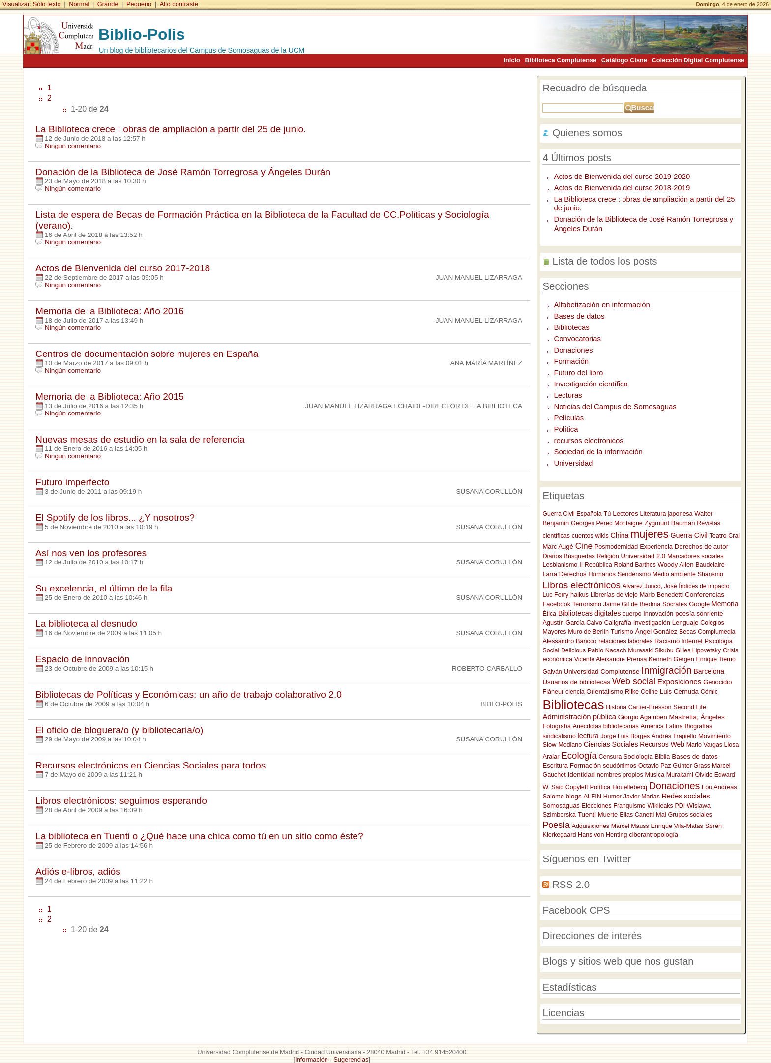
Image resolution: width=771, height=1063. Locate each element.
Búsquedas (579, 556)
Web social (633, 681)
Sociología (638, 756)
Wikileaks (660, 805)
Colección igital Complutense (698, 60)
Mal (661, 814)
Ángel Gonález (656, 631)
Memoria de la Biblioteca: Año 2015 (109, 396)
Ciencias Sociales (611, 744)
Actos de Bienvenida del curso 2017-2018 (122, 268)
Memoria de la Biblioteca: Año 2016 (109, 311)
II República (595, 564)
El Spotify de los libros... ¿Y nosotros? (115, 517)
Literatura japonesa (666, 513)
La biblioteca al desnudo (86, 624)
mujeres (649, 534)
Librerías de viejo (614, 594)
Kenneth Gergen (671, 659)
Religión (608, 556)
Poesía (555, 825)
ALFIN (593, 796)
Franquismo (629, 805)
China (620, 535)
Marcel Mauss (630, 826)
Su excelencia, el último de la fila (103, 588)
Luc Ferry (555, 594)
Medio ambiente (674, 574)
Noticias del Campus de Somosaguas (615, 406)
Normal (79, 4)
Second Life (689, 707)
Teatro (717, 535)
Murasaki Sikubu (650, 650)
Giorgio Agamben (642, 717)
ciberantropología (653, 834)
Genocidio (717, 682)
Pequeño (138, 4)
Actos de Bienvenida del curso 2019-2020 (622, 176)
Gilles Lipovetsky (698, 650)
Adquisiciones (590, 826)
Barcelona (709, 671)
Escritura (554, 765)
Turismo (622, 631)
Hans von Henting (602, 834)
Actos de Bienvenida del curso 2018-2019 (622, 187)
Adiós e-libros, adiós (77, 871)
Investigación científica (590, 384)
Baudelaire (709, 564)
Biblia (662, 756)
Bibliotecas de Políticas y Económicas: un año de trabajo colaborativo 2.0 (188, 694)
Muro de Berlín (588, 631)
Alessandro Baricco (569, 641)
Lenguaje (685, 622)
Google (699, 604)
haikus (579, 594)
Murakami (679, 774)
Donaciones (573, 350)
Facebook (556, 604)
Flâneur (552, 691)
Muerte (608, 814)
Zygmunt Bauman (669, 523)
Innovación (658, 613)
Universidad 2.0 (643, 556)
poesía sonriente (699, 613)
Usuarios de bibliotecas (576, 682)
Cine (584, 546)
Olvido (703, 774)
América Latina (662, 726)
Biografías (698, 726)
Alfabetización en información (602, 304)
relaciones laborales (625, 641)
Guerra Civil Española (571, 513)
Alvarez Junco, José (650, 586)
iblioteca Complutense (560, 60)
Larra (549, 574)
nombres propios (620, 774)
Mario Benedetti (661, 594)
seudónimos (619, 765)
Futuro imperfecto (72, 482)
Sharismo (710, 574)
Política (566, 429)
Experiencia (656, 546)
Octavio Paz (654, 765)
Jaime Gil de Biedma (631, 604)
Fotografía (556, 726)
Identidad (581, 774)
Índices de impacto (704, 586)
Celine (649, 691)
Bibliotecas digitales (589, 613)
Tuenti (587, 814)
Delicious (573, 650)
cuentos (582, 535)
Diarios (552, 556)
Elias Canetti (637, 814)
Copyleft (576, 787)
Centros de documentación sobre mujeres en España (146, 354)
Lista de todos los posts (604, 261)
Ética (549, 613)
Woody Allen (676, 564)
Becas (687, 631)
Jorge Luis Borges (625, 736)
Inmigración (666, 670)
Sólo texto (47, 4)
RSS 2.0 (571, 884)
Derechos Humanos (587, 574)
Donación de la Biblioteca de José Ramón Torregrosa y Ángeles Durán (182, 172)
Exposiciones (679, 682)
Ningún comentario (73, 145)
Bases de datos (579, 316)
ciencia (574, 691)
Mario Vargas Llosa (712, 744)
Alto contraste (179, 4)
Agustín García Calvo (572, 622)
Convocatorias (577, 338)
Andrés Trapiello (674, 736)
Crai (734, 535)
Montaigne (628, 523)
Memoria (725, 604)
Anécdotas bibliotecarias (606, 726)
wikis (601, 535)
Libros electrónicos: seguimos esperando (121, 801)
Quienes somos (587, 132)
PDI (680, 805)
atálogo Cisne (624, 60)
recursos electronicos (588, 440)
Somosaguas (560, 805)
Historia (616, 707)
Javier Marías (641, 796)
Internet (692, 641)
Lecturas (568, 395)
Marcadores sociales (695, 556)
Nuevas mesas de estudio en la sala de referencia (140, 439)
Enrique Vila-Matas (677, 826)
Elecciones (597, 805)
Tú (607, 513)
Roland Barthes (635, 564)
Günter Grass (691, 765)
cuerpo (632, 613)
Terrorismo (586, 604)
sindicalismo (558, 736)
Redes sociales (686, 796)
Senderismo (634, 574)
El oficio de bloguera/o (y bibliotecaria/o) (119, 730)
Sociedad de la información (598, 451)
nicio (512, 60)
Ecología (578, 755)
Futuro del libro (578, 372)
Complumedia (716, 631)
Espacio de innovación (82, 659)
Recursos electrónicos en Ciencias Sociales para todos (150, 765)
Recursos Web (662, 744)
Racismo (667, 641)
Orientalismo (604, 691)
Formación (571, 361)
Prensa (637, 659)
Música (654, 774)
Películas (569, 417)
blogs (574, 796)
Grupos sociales (690, 814)
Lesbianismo (559, 564)
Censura (610, 756)
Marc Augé (557, 546)
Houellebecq (629, 787)
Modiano (570, 744)
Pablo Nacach (607, 650)
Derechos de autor (702, 546)
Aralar (550, 756)
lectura (588, 735)
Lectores (625, 513)
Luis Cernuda (679, 691)
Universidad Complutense (601, 671)
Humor (612, 796)
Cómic (709, 691)
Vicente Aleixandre (599, 659)
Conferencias (704, 594)
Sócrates (674, 604)
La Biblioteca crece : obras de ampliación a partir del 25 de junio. (170, 129)
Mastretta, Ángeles (696, 717)
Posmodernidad (616, 546)
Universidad (573, 463)
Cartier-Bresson (650, 707)
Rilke (632, 691)
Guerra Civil (688, 535)
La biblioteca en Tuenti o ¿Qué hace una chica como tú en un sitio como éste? (199, 836)
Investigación (651, 622)
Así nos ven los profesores (91, 553)
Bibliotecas (571, 327)
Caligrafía (617, 622)
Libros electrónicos (581, 585)
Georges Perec (591, 523)
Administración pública (579, 716)
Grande (108, 4)
